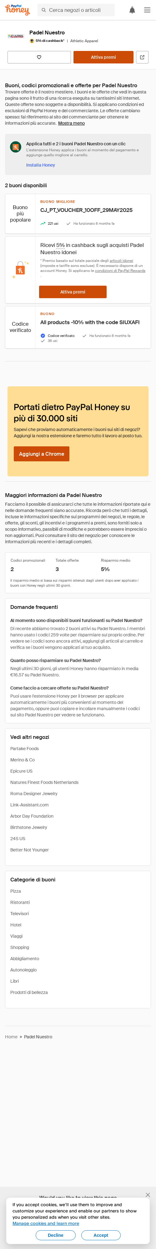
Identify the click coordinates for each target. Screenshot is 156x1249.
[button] (147, 10)
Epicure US (21, 771)
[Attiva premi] (103, 57)
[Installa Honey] (40, 165)
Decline (55, 1235)
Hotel (15, 925)
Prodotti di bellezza (29, 992)
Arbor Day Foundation (31, 816)
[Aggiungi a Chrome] (41, 453)
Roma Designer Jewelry (34, 793)
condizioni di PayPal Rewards (120, 270)
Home (11, 1037)
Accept (100, 1235)
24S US (17, 838)
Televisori (19, 913)
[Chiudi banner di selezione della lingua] (148, 1195)
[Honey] (17, 10)
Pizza (15, 891)
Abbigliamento (24, 958)
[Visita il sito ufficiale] (142, 57)
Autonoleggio (23, 970)
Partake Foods (24, 748)
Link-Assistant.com (29, 805)
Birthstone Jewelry (28, 827)
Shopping (19, 947)
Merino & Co (22, 760)
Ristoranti (20, 902)
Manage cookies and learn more (46, 1223)
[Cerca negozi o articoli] (76, 10)
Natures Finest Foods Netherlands (44, 782)
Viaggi (16, 936)
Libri (14, 981)
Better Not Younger (29, 850)
